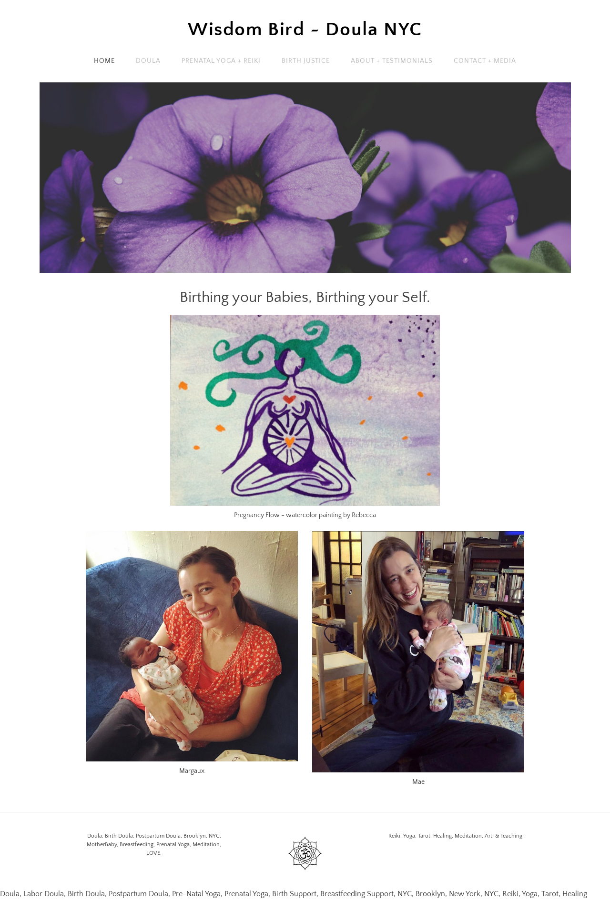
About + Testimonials (392, 61)
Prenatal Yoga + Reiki (221, 61)
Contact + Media (485, 61)
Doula (148, 61)
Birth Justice (306, 61)
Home (104, 61)
